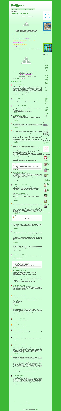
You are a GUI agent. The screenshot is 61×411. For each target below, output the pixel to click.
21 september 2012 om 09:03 (22, 344)
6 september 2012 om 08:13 (21, 172)
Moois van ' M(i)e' (47, 155)
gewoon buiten (15, 184)
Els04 (14, 223)
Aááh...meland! (46, 93)
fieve (13, 84)
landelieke (14, 172)
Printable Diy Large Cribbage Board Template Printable (47, 181)
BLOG (12, 9)
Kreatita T (14, 270)
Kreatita (45, 199)
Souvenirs (46, 91)
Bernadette (14, 356)
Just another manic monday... (46, 110)
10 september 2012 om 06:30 (20, 324)
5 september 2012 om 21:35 (19, 84)
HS (13, 375)
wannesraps (15, 344)
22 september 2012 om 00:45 (22, 356)
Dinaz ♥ (14, 115)
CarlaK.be (14, 295)
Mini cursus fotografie (31, 9)
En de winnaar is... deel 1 (46, 75)
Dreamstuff (46, 183)
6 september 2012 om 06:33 (23, 145)
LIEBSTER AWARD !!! (46, 87)
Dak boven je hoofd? (47, 79)
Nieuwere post (13, 401)
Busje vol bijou (15, 254)
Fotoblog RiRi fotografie (18, 9)
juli (45, 115)
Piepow (45, 188)
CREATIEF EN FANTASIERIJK (46, 179)
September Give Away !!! (47, 107)
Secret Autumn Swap (46, 96)
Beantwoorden (15, 112)
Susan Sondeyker (15, 145)
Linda (13, 123)
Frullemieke (14, 105)
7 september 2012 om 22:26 (20, 285)
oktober (46, 60)
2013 (45, 55)
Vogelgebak (48, 195)
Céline (48, 199)
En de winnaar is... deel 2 (46, 71)
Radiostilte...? (46, 81)
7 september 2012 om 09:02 (24, 263)
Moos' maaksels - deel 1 (46, 101)
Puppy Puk (48, 205)
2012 (45, 57)
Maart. (48, 174)
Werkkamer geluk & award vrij (46, 83)
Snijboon (18, 5)
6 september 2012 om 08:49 (20, 193)
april (46, 119)
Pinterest (25, 9)
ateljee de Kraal (46, 204)
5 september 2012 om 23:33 (24, 130)
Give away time (48, 185)
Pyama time (48, 190)
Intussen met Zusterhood (48, 164)
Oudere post (39, 401)
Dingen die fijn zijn (47, 173)
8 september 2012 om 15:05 (20, 308)
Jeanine (14, 285)
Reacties (15, 163)
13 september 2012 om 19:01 (21, 336)
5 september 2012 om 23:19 (20, 115)
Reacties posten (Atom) (28, 403)
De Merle (14, 318)
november (46, 58)
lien (13, 98)
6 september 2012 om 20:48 (25, 165)
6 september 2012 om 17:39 (20, 245)
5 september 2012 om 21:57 (19, 98)
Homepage (26, 401)
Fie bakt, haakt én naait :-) (47, 168)
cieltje (14, 324)
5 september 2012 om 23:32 (19, 123)
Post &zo (46, 77)
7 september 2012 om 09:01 (22, 254)
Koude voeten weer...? (46, 90)
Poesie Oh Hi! (17, 216)
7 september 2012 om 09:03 (24, 216)
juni (45, 116)
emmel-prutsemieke (16, 130)
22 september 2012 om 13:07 (19, 375)
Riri (48, 124)
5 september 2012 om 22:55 (21, 105)
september (47, 62)
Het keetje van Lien (46, 162)
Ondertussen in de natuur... (46, 98)
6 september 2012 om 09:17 (19, 223)
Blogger (37, 409)
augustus (46, 113)
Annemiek (14, 336)
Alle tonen (49, 208)
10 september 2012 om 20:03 (20, 329)
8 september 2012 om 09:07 (21, 295)
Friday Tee (48, 170)
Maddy (14, 308)
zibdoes (14, 329)
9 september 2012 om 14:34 (20, 318)
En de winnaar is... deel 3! (46, 68)
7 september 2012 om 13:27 (21, 270)
